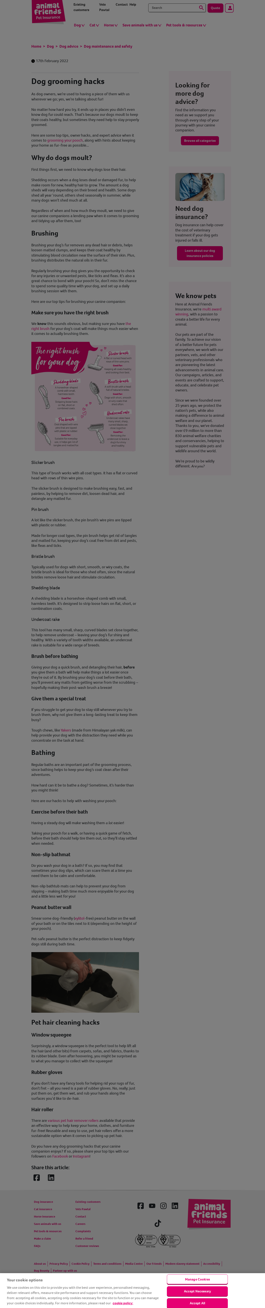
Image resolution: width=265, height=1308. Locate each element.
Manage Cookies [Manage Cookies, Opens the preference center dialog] (197, 1279)
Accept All (197, 1303)
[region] (132, 1290)
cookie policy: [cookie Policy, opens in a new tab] (123, 1303)
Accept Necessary (197, 1291)
